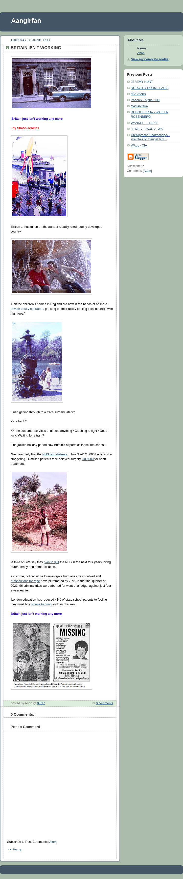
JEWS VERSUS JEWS (147, 129)
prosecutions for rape (25, 581)
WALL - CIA (139, 145)
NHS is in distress (54, 454)
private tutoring (41, 604)
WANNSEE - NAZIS (145, 123)
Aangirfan (26, 20)
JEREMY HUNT (142, 82)
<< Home (14, 849)
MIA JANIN (138, 94)
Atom (52, 842)
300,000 (88, 459)
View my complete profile (149, 59)
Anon (140, 53)
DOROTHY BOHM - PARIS (149, 88)
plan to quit (51, 562)
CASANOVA (139, 106)
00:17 (41, 703)
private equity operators (27, 309)
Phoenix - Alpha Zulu (145, 100)
